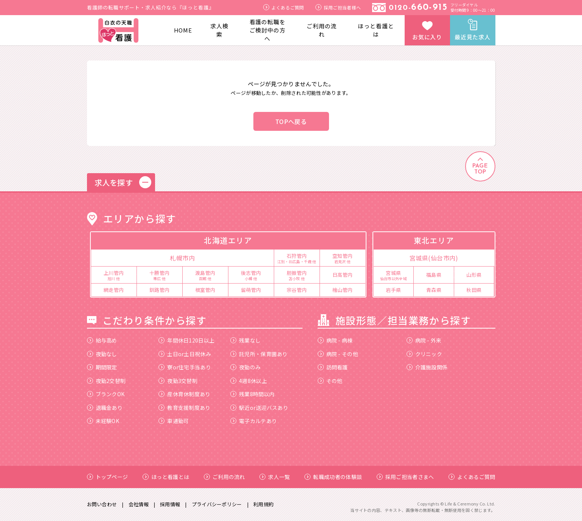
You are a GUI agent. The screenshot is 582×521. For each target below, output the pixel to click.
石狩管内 (297, 258)
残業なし (245, 340)
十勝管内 (159, 275)
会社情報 (139, 504)
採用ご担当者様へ (338, 7)
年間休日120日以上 (186, 340)
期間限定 (102, 367)
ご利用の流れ (322, 30)
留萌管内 (251, 289)
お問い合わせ (102, 504)
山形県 (474, 274)
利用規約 (263, 504)
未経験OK (103, 421)
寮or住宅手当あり (184, 367)
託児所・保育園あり (259, 354)
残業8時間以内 (252, 394)
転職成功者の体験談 (333, 477)
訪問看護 (333, 367)
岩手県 (393, 289)
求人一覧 (274, 477)
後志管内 (251, 275)
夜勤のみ (245, 367)
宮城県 (394, 275)
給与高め (102, 340)
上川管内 (114, 275)
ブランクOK (106, 394)
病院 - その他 (338, 354)
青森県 (434, 289)
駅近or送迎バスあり (259, 407)
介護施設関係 (427, 367)
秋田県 (474, 289)
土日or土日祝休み (184, 354)
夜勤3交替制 (177, 381)
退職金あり (105, 407)
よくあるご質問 (283, 7)
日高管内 (342, 274)
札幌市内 (182, 257)
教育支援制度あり (184, 407)
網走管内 (114, 289)
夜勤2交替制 (106, 381)
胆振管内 (297, 275)
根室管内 (205, 289)
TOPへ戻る (291, 121)
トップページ (107, 477)
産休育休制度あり (184, 394)
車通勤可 (173, 421)
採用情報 (170, 504)
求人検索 (219, 30)
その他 (330, 381)
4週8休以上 (248, 381)
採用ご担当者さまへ (405, 477)
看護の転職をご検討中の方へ (268, 30)
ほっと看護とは (376, 30)
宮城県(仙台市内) (434, 257)
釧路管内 (159, 289)
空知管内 (342, 258)
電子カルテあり (253, 421)
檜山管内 (342, 289)
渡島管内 (205, 275)
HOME (183, 30)
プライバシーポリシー (217, 504)
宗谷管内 (297, 289)
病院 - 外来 (424, 340)
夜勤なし (102, 354)
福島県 (434, 274)
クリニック (424, 354)
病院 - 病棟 (335, 340)
